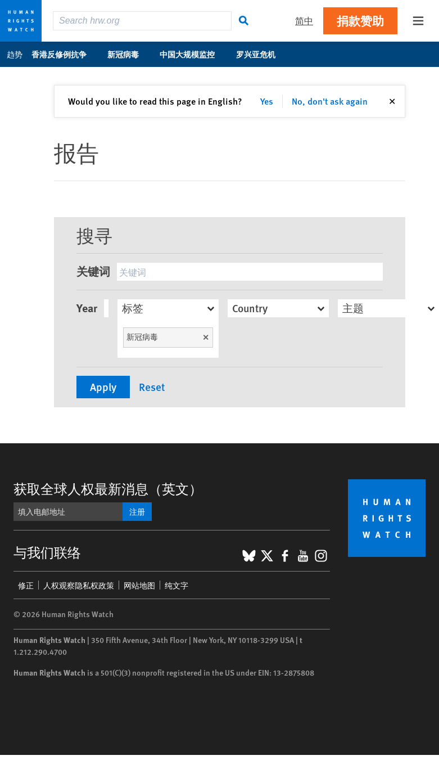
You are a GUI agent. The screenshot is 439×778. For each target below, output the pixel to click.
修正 (26, 585)
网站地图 (139, 585)
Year (86, 307)
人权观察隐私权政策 (78, 585)
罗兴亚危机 (261, 54)
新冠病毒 (129, 54)
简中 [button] (304, 20)
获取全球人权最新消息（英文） (107, 488)
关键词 (93, 271)
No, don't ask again (330, 101)
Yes (266, 101)
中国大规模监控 (193, 54)
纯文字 (176, 585)
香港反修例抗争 (64, 54)
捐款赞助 (360, 20)
